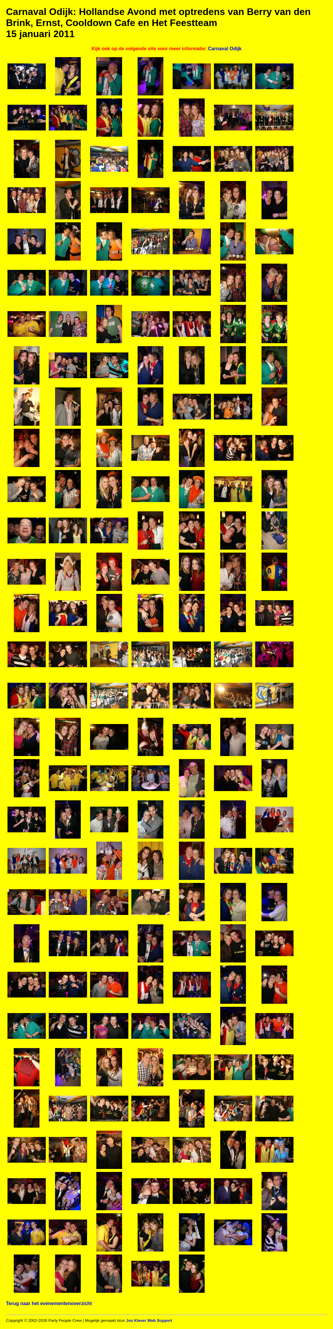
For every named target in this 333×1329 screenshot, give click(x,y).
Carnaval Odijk (224, 48)
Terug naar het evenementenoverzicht (49, 1303)
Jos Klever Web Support (149, 1320)
